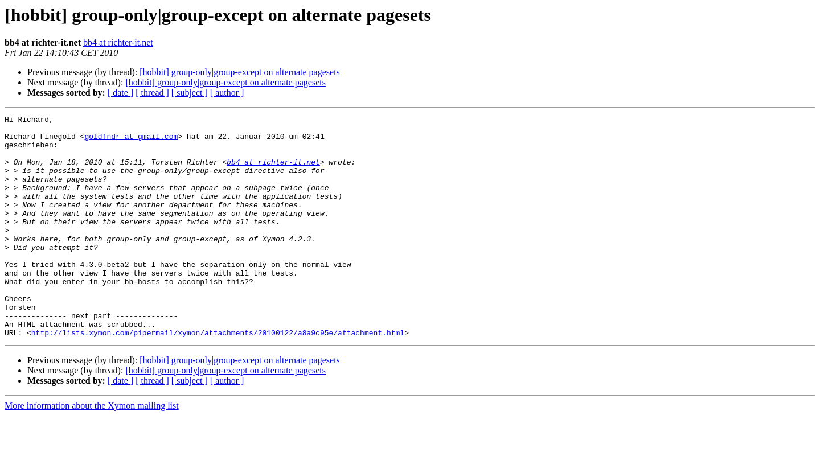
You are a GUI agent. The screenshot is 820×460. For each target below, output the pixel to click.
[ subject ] (189, 92)
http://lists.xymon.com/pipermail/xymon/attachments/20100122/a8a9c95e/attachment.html (217, 377)
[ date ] (120, 92)
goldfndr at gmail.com (131, 141)
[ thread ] (152, 92)
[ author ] (227, 92)
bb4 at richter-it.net (118, 42)
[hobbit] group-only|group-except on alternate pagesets (240, 72)
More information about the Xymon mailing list (92, 450)
